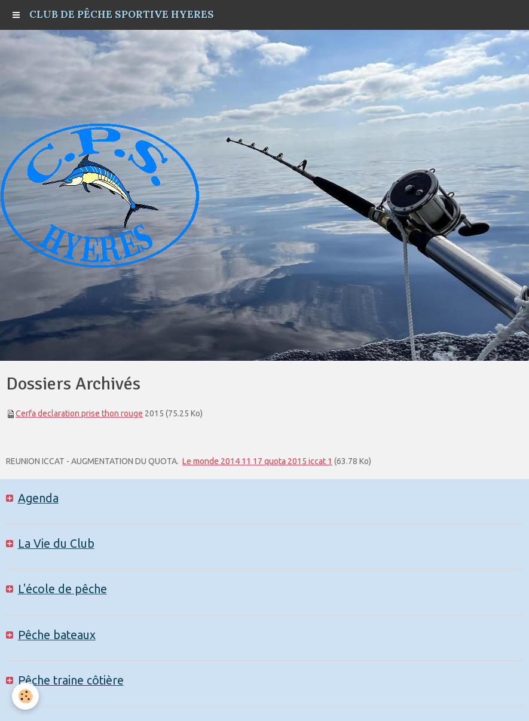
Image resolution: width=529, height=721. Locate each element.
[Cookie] (25, 696)
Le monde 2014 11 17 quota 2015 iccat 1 (257, 461)
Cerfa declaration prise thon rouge (79, 413)
